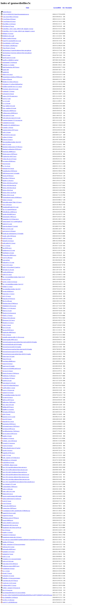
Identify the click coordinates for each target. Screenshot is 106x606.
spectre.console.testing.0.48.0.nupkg (12, 496)
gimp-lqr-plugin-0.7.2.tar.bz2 (10, 226)
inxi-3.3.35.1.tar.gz (8, 265)
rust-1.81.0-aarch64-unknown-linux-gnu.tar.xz (15, 467)
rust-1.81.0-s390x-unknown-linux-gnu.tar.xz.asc (15, 469)
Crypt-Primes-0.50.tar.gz (9, 19)
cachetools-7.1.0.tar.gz (8, 91)
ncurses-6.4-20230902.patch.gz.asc (12, 368)
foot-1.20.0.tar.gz (7, 204)
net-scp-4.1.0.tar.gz (8, 371)
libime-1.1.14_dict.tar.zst (9, 308)
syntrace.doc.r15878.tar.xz (9, 508)
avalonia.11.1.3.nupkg (8, 65)
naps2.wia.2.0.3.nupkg (8, 366)
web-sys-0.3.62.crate (8, 561)
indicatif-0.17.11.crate (8, 262)
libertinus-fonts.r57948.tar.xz (10, 303)
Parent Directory (7, 12)
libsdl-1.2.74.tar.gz (7, 315)
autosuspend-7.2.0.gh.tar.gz (10, 62)
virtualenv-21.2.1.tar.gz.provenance (12, 559)
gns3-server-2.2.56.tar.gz (9, 231)
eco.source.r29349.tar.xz (9, 161)
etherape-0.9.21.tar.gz (8, 168)
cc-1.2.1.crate (6, 101)
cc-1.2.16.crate (6, 103)
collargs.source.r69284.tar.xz (10, 113)
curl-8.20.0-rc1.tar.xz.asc (9, 134)
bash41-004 (6, 69)
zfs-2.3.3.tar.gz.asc (7, 590)
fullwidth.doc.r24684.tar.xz (10, 212)
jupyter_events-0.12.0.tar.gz (10, 281)
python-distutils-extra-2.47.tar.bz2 (11, 448)
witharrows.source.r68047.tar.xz (11, 566)
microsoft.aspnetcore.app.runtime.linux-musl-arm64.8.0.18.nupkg (20, 342)
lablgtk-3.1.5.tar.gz (8, 286)
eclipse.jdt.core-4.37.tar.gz (9, 159)
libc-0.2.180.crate (7, 301)
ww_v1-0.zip (6, 571)
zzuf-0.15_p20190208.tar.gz (10, 602)
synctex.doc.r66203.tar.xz (9, 506)
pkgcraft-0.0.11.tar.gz (8, 421)
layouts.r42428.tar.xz (8, 291)
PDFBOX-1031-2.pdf (8, 36)
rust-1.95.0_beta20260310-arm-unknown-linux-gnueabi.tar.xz (19, 481)
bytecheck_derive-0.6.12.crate (10, 89)
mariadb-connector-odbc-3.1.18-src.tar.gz (13, 337)
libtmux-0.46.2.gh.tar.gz (9, 318)
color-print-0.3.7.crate (8, 115)
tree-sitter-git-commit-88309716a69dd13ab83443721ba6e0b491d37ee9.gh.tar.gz (23, 539)
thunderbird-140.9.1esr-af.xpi (10, 525)
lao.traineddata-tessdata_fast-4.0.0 (11, 289)
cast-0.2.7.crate (7, 98)
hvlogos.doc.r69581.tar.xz (9, 255)
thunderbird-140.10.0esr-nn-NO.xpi (12, 527)
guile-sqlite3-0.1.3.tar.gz (9, 243)
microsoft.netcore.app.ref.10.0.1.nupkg (13, 351)
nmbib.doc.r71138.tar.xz (9, 375)
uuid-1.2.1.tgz (6, 556)
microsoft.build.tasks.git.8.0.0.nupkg (12, 344)
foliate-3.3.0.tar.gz (7, 200)
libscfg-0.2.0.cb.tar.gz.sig (9, 313)
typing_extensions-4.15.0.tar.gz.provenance (14, 544)
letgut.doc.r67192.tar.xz (9, 298)
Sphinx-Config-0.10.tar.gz (9, 38)
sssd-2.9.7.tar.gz (7, 501)
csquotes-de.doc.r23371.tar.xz (10, 130)
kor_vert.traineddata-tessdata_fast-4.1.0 (13, 284)
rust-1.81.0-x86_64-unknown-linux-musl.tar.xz (15, 472)
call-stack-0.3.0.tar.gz (8, 93)
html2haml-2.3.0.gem (8, 253)
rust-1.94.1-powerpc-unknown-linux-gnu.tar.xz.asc (16, 477)
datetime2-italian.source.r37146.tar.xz (12, 146)
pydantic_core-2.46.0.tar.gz (10, 440)
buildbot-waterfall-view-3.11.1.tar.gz (12, 86)
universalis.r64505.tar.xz (9, 549)
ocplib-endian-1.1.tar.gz (9, 387)
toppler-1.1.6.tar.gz (8, 532)
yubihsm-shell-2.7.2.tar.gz (9, 585)
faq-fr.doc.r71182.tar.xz (9, 178)
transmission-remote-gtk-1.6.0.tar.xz (12, 537)
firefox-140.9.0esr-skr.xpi (9, 187)
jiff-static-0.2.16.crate (8, 269)
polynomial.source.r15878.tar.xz (11, 426)
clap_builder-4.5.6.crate (9, 106)
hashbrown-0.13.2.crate (9, 250)
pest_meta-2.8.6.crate (8, 404)
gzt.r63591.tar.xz (7, 248)
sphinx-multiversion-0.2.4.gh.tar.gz (12, 498)
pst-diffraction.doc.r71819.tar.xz (11, 431)
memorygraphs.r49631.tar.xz (10, 339)
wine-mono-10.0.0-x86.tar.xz (10, 563)
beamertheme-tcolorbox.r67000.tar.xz (12, 77)
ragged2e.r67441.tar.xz (9, 453)
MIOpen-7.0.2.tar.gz (8, 33)
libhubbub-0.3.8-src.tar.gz (9, 306)
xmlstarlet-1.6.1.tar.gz (8, 575)
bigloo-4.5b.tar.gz (7, 79)
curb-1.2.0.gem (7, 132)
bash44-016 (6, 72)
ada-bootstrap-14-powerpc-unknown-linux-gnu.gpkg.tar (17, 52)
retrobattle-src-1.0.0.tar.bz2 (10, 460)
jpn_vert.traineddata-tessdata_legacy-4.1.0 (14, 277)
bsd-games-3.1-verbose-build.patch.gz (12, 84)
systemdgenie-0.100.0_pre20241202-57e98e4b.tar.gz (16, 510)
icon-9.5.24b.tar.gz (7, 257)
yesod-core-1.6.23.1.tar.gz (9, 583)
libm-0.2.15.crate (7, 310)
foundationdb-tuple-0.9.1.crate (10, 207)
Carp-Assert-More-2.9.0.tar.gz (10, 16)
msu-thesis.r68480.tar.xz (9, 361)
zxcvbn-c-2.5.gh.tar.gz (8, 600)
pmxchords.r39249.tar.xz (9, 424)
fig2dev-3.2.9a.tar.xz (8, 180)
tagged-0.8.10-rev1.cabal (9, 513)
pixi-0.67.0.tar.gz (7, 419)
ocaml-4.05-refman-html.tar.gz (11, 385)
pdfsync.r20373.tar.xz (8, 400)
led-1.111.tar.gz (7, 296)
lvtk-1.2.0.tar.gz (7, 334)
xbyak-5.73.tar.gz (7, 573)
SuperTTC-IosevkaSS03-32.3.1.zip (12, 40)
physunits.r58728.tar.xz (9, 412)
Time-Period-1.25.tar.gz (9, 48)
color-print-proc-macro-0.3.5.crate (11, 118)
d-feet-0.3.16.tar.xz (8, 139)
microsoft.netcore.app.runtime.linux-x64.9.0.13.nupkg (17, 354)
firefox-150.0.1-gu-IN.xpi (9, 192)
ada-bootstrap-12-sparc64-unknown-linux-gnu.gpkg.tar (17, 50)
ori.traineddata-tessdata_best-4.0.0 (11, 395)
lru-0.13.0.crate (7, 327)
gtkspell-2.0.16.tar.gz (8, 240)
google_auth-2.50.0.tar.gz (9, 236)
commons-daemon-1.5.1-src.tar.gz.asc (12, 120)
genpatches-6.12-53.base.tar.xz (11, 219)
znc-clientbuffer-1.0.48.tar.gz (10, 597)
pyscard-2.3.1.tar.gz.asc (9, 443)
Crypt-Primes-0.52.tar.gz (9, 21)
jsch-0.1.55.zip (6, 279)
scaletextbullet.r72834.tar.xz (10, 486)
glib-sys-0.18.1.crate (8, 228)
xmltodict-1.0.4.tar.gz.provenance (11, 578)
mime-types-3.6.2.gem (8, 356)
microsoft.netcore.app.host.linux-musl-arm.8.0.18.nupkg (17, 349)
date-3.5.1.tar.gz (7, 144)
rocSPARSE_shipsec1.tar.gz (10, 465)
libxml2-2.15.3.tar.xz (8, 322)
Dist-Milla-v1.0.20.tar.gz (9, 24)
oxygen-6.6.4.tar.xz (8, 397)
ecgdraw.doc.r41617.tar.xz (9, 156)
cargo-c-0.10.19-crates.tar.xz (10, 96)
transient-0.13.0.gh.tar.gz (9, 534)
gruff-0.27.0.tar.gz (7, 238)
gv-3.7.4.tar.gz (6, 245)
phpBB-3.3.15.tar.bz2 (8, 409)
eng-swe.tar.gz (6, 163)
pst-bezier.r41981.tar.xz (9, 428)
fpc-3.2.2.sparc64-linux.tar (10, 209)
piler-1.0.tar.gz (6, 414)
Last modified (57, 7)
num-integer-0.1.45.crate (9, 383)
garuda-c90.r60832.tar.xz (9, 214)
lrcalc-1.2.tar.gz (7, 325)
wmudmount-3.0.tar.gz (8, 568)
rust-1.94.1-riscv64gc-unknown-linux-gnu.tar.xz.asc (16, 479)
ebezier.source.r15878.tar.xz (10, 154)
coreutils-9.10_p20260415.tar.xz (11, 125)
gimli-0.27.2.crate (7, 224)
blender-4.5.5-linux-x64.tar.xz (10, 81)
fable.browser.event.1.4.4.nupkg (11, 173)
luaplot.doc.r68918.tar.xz (9, 332)
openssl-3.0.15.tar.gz (8, 392)
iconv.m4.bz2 (6, 260)
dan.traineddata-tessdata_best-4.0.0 (12, 142)
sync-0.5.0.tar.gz (7, 503)
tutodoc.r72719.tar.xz (8, 542)
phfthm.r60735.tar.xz (8, 407)
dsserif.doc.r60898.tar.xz (9, 151)
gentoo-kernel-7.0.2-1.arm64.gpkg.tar (12, 221)
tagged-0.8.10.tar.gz (8, 515)
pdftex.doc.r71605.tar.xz (9, 402)
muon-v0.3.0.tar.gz (8, 363)
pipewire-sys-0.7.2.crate (9, 416)
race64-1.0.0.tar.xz (7, 450)
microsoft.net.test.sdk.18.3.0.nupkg (12, 347)
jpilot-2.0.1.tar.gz (7, 274)
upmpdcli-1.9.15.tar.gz (8, 551)
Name (27, 7)
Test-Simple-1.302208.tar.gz (10, 45)
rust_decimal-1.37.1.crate (9, 484)
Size (63, 7)
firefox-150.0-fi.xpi (8, 190)
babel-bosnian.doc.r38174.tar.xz (11, 67)
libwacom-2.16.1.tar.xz (9, 320)
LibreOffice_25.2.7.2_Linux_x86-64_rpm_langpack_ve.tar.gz (19, 31)
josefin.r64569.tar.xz (8, 272)
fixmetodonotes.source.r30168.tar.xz (12, 197)
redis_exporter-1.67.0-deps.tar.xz (11, 457)
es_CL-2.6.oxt (6, 166)
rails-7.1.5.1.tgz (7, 455)
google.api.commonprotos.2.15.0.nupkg (13, 233)
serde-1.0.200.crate (8, 489)
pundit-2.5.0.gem (7, 436)
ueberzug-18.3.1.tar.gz (8, 547)
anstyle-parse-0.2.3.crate (9, 57)
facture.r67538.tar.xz (8, 175)
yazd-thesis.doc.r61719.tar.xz (10, 580)
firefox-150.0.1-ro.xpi (8, 195)
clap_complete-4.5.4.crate (9, 108)
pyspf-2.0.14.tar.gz (7, 445)
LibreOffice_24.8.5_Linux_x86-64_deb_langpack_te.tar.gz (18, 28)
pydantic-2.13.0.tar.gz (8, 438)
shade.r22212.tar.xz (8, 494)
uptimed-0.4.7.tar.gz (8, 554)
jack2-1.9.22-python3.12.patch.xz (11, 267)
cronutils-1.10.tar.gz (8, 127)
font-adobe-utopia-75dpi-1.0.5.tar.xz (12, 202)
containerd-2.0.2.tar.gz (8, 122)
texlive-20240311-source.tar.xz (11, 522)
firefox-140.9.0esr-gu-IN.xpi (10, 183)
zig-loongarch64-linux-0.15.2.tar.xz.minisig (14, 592)
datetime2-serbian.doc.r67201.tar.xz (12, 149)
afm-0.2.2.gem (6, 55)
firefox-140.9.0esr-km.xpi (9, 185)
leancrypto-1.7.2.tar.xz (8, 293)
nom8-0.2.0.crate (7, 380)
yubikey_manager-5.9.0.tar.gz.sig (11, 587)
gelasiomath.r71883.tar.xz (9, 216)
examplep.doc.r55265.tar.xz (10, 171)
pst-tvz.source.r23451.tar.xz (10, 433)
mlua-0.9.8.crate (7, 359)
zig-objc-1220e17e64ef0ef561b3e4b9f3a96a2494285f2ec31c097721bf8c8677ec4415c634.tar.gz (27, 595)
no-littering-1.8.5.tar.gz (9, 378)
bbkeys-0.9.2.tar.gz (8, 74)
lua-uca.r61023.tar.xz (8, 330)
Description (68, 7)
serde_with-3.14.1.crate (9, 491)
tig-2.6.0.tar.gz (6, 530)
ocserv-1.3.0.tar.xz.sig (8, 390)
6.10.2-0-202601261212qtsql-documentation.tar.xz (16, 14)
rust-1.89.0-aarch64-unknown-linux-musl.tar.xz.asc (16, 474)
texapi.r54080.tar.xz (8, 520)
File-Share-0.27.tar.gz (8, 26)
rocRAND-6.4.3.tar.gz (8, 462)
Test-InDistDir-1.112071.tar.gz (11, 43)
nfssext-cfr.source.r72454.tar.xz (11, 373)
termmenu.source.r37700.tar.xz (11, 518)
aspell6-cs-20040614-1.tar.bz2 (10, 60)
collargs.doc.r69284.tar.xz (9, 110)
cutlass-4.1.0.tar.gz (7, 137)
